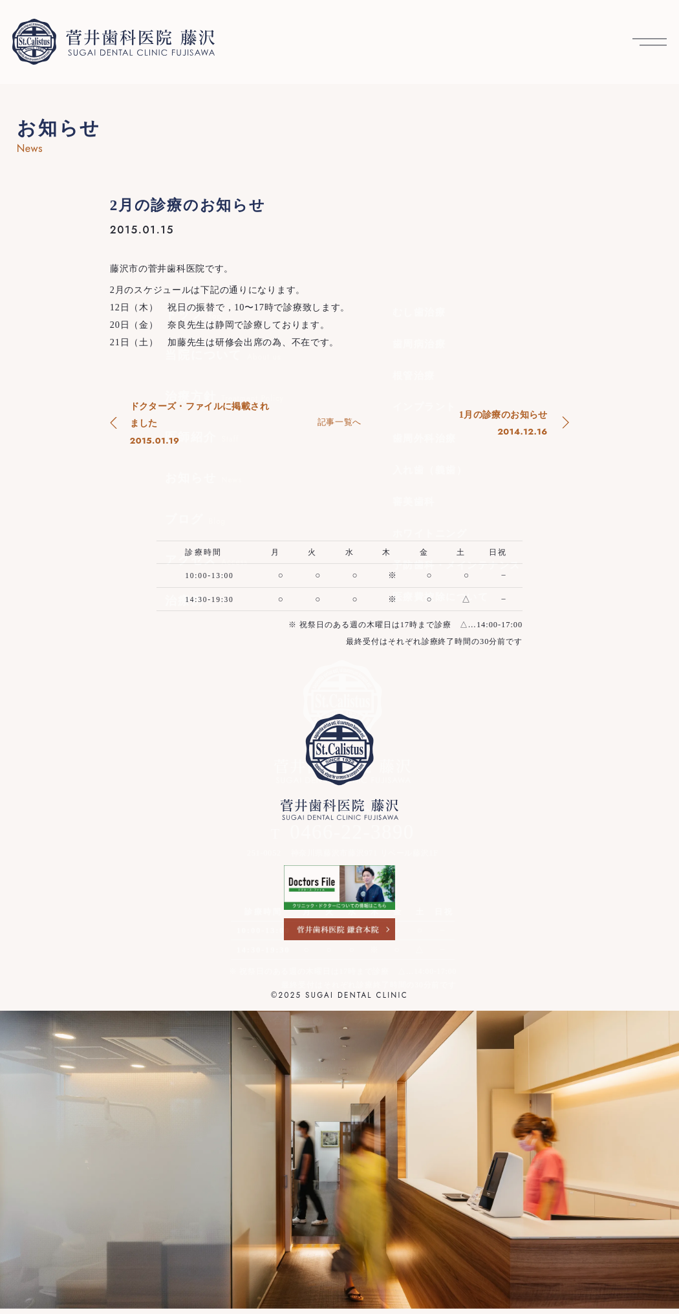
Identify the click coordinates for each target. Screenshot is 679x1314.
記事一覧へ (339, 422)
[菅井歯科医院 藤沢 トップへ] (113, 42)
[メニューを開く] (649, 42)
